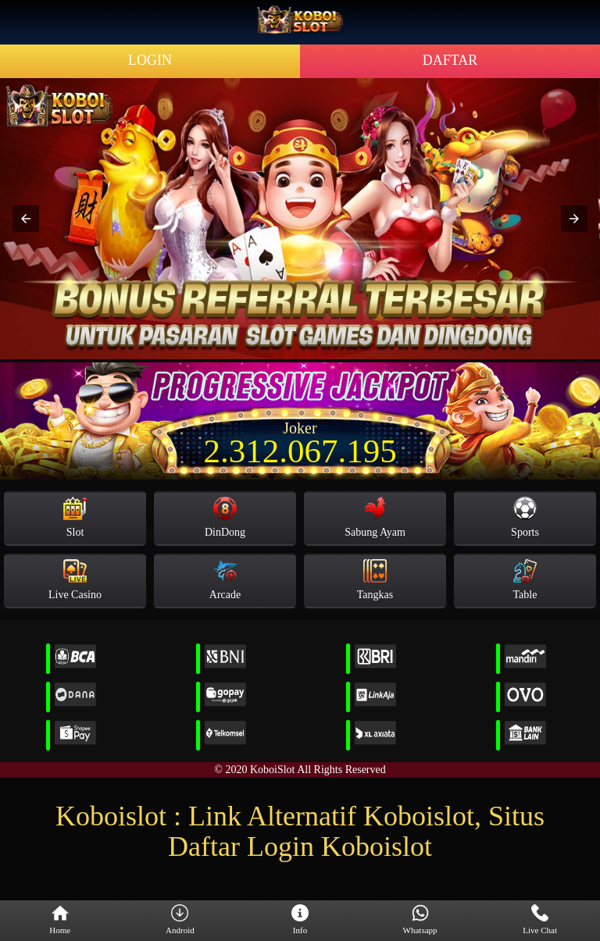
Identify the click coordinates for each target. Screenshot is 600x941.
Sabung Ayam (375, 517)
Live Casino (75, 580)
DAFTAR (450, 60)
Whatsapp (420, 920)
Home (59, 920)
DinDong (225, 517)
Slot (75, 517)
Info (300, 920)
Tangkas (375, 580)
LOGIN (150, 60)
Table (525, 580)
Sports (525, 517)
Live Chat (540, 920)
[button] (25, 218)
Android (180, 920)
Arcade (225, 580)
